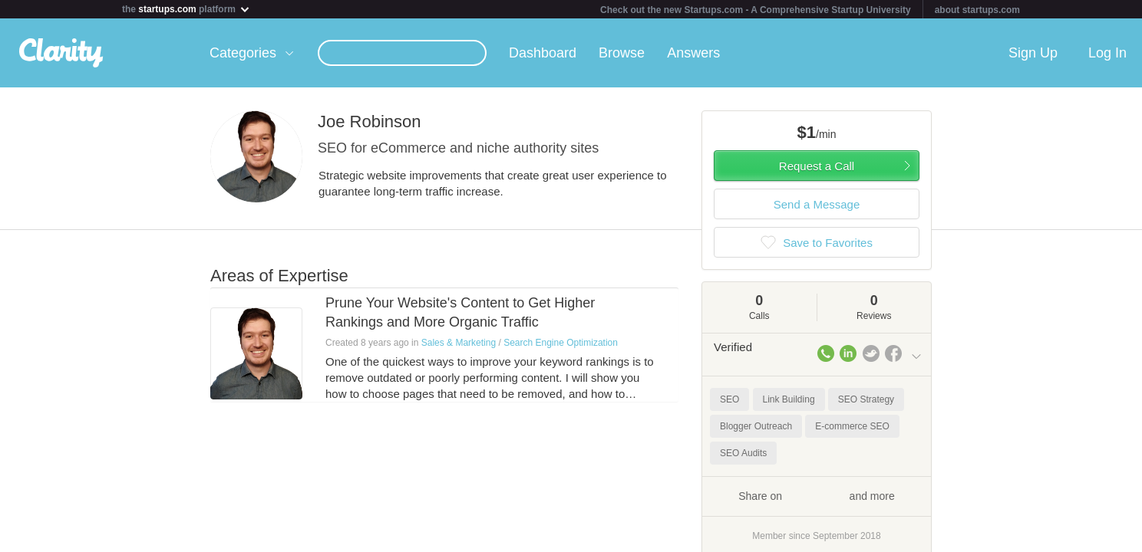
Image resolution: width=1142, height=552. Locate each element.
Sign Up (1033, 53)
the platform (186, 9)
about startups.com (977, 10)
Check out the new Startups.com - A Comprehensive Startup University (755, 10)
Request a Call (816, 165)
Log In (1107, 53)
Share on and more (816, 495)
